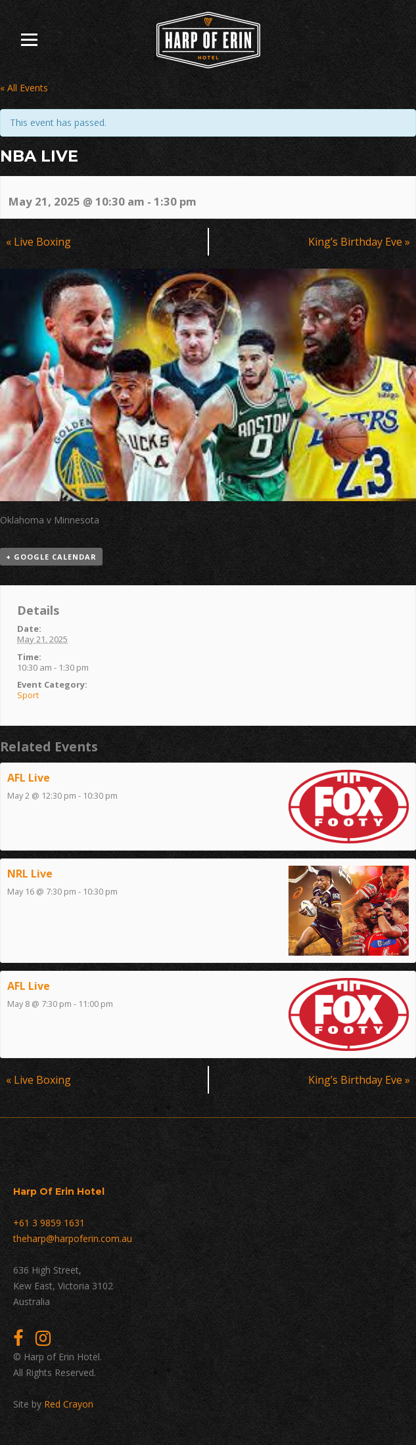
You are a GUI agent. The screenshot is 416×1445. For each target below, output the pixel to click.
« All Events (24, 87)
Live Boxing (38, 241)
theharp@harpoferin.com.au (72, 1238)
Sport (28, 695)
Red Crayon (68, 1404)
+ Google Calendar (51, 557)
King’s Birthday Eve (359, 241)
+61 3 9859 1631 (49, 1222)
